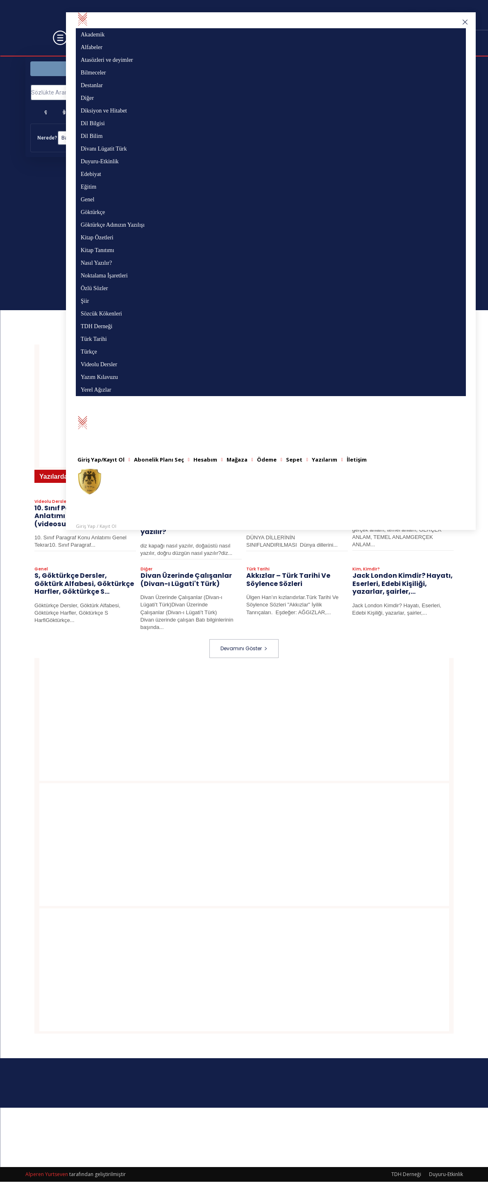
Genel (41, 570)
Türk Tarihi (258, 570)
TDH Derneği (406, 1175)
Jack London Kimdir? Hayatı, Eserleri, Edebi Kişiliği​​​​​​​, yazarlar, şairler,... (402, 584)
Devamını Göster (244, 649)
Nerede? (47, 138)
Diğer (146, 570)
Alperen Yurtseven (46, 1175)
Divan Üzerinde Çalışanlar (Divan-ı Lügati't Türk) (186, 581)
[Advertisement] (244, 720)
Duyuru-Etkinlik (446, 1175)
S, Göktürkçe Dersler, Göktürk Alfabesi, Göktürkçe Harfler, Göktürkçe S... (84, 584)
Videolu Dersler (51, 503)
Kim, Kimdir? (366, 570)
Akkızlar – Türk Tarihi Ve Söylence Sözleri (288, 581)
